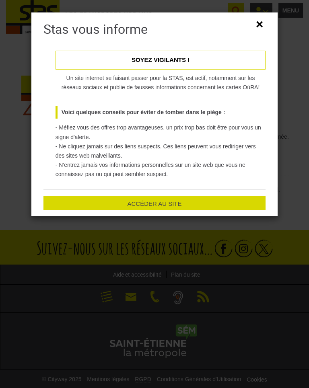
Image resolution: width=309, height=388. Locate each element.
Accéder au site (154, 203)
